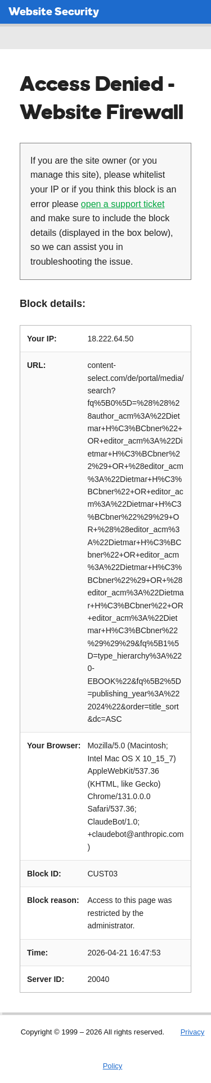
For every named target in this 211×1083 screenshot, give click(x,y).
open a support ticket (123, 204)
